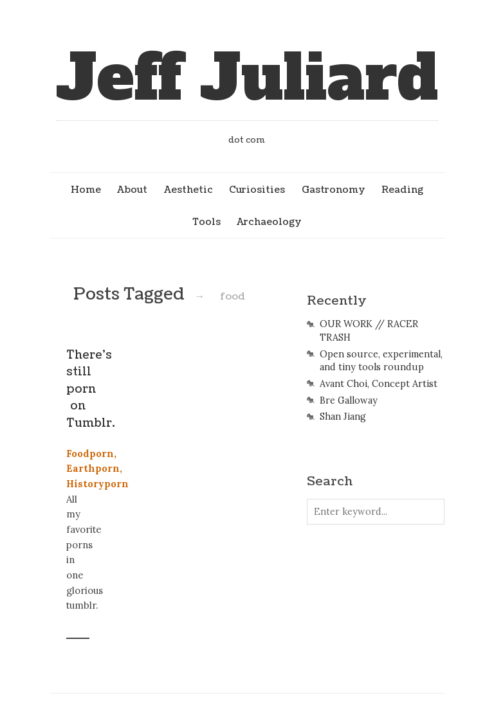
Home (86, 189)
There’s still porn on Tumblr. (90, 389)
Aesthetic (188, 189)
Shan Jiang (343, 416)
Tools (206, 221)
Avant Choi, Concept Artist (378, 384)
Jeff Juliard (247, 78)
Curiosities (257, 189)
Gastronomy (333, 189)
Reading (402, 189)
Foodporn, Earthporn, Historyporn (97, 468)
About (132, 189)
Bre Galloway (349, 400)
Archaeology (269, 221)
